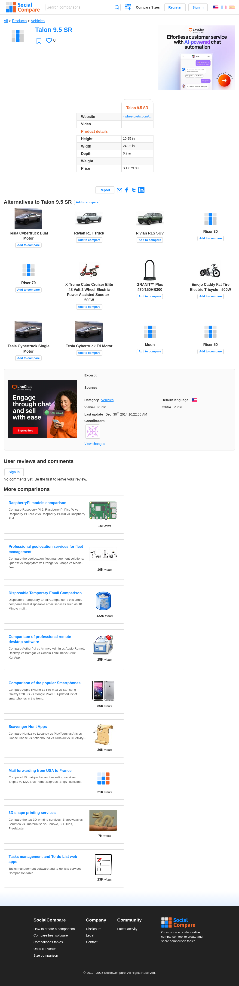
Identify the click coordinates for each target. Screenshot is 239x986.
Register (175, 7)
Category (91, 400)
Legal (90, 935)
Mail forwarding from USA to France (40, 771)
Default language (175, 400)
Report (105, 190)
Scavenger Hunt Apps (28, 727)
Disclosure (93, 929)
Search (117, 7)
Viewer (89, 407)
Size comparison (46, 955)
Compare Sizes (148, 7)
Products (19, 21)
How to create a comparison (54, 929)
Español (232, 7)
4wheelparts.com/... (137, 116)
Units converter (45, 949)
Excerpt (90, 375)
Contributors (94, 421)
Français (224, 7)
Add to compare (87, 202)
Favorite (39, 41)
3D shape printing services (32, 813)
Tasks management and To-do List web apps (43, 859)
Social (183, 922)
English (215, 7)
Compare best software (51, 935)
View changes (94, 444)
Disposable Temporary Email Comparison (45, 593)
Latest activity (127, 929)
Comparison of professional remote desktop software (40, 639)
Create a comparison (128, 7)
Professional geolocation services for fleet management (46, 549)
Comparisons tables (48, 942)
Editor (166, 407)
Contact (92, 942)
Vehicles (38, 21)
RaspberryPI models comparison (37, 503)
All (6, 21)
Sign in (198, 7)
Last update (93, 414)
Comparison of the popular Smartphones (44, 683)
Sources (91, 387)
